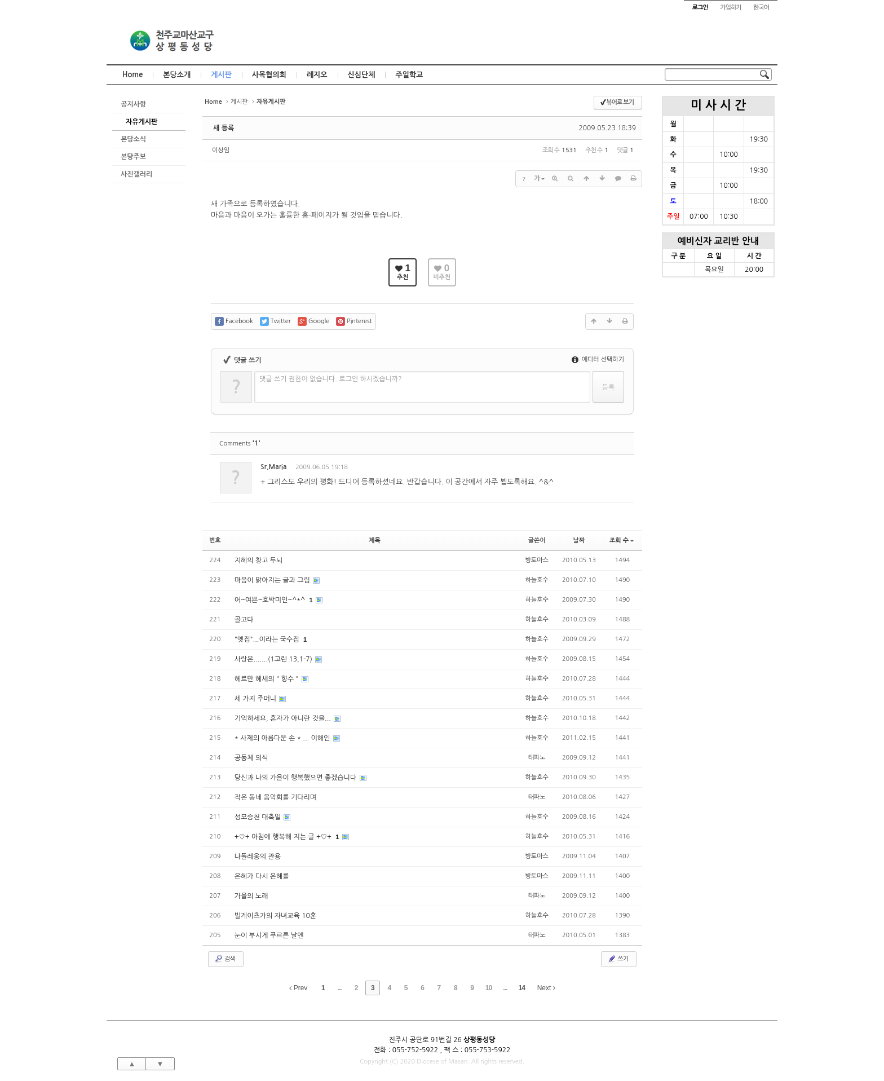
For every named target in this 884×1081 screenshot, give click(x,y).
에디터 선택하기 (598, 359)
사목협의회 (269, 74)
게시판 (221, 74)
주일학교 (409, 74)
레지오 (317, 74)
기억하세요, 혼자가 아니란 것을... (284, 718)
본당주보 (133, 156)
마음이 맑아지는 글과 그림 (273, 580)
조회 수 (621, 540)
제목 (375, 540)
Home (132, 74)
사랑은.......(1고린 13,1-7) (275, 659)
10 (488, 988)
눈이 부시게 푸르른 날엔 (269, 935)
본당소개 (177, 74)
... (340, 988)
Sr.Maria (273, 467)
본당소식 (133, 139)
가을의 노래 (251, 896)
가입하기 (730, 8)
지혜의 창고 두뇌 (259, 560)
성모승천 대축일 (259, 817)
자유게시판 (141, 121)
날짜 (579, 540)
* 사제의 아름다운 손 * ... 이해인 (283, 738)
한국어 (761, 8)
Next (546, 988)
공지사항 (133, 104)
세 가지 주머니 (257, 698)
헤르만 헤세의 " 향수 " (267, 679)
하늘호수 (537, 580)
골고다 (244, 619)
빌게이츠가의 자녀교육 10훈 (275, 915)
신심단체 (361, 74)
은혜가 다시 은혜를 (262, 876)
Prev (298, 988)
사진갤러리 (136, 174)
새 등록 (223, 128)
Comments (239, 443)
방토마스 (537, 560)
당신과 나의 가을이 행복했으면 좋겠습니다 (297, 777)
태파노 (537, 758)
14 (522, 988)
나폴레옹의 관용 (258, 856)
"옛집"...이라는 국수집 (268, 639)
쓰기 (617, 958)
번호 (215, 540)
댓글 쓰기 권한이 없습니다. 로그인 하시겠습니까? (330, 379)
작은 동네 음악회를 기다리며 (275, 797)
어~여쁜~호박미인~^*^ (271, 600)
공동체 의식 (251, 758)
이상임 (220, 150)
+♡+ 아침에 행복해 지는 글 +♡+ (284, 836)
